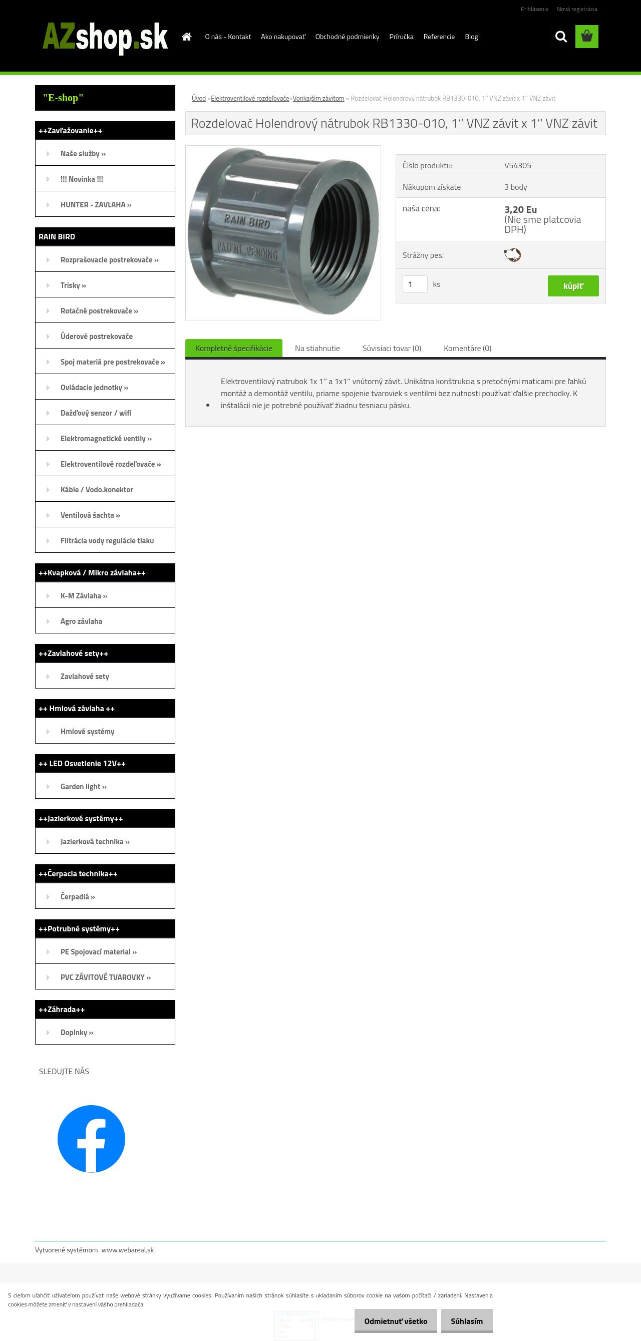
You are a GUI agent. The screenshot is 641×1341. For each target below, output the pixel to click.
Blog (471, 36)
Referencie (439, 36)
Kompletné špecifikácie (233, 348)
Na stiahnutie (317, 348)
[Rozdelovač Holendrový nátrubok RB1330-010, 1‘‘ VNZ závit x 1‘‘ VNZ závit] (283, 150)
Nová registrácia (577, 9)
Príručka (401, 36)
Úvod (199, 98)
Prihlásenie (534, 9)
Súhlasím (464, 1321)
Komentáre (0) (467, 348)
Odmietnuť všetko (387, 1321)
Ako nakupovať (283, 36)
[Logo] (104, 37)
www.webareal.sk (128, 1249)
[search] (560, 36)
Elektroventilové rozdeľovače (250, 98)
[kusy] (415, 284)
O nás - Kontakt (228, 36)
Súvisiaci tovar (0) (392, 348)
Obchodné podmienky (347, 36)
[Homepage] (186, 36)
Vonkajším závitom (319, 98)
